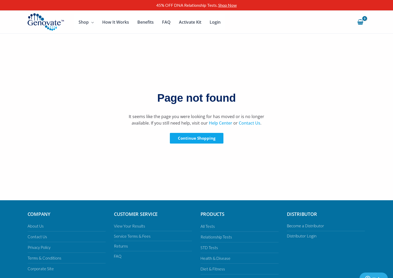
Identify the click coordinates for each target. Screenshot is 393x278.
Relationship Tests (216, 236)
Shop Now (227, 5)
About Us (36, 225)
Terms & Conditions (45, 257)
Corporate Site (41, 268)
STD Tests (210, 247)
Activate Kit (190, 22)
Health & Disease (216, 258)
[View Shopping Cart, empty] (360, 22)
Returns (121, 245)
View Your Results (129, 225)
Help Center (220, 123)
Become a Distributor (306, 226)
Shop (84, 22)
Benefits (145, 22)
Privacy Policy (40, 247)
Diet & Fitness (213, 268)
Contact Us (249, 123)
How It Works (115, 22)
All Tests (208, 226)
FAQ (166, 22)
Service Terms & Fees (133, 236)
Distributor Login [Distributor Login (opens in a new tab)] (302, 236)
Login (215, 22)
